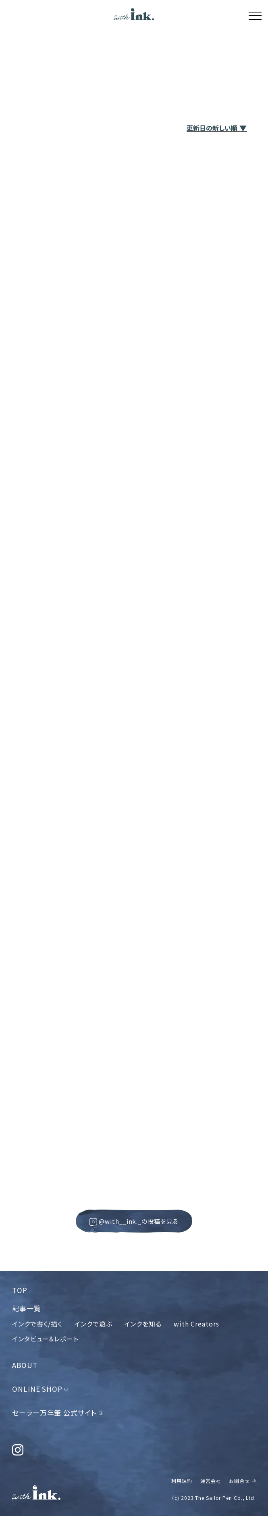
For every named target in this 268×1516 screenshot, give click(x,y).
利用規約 (181, 1481)
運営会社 (210, 1481)
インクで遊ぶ (93, 1323)
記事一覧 (26, 1308)
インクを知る (143, 1323)
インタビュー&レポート (45, 1338)
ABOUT (24, 1365)
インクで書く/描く (37, 1323)
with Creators (196, 1323)
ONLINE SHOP (37, 1388)
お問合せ (239, 1481)
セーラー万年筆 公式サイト (54, 1412)
